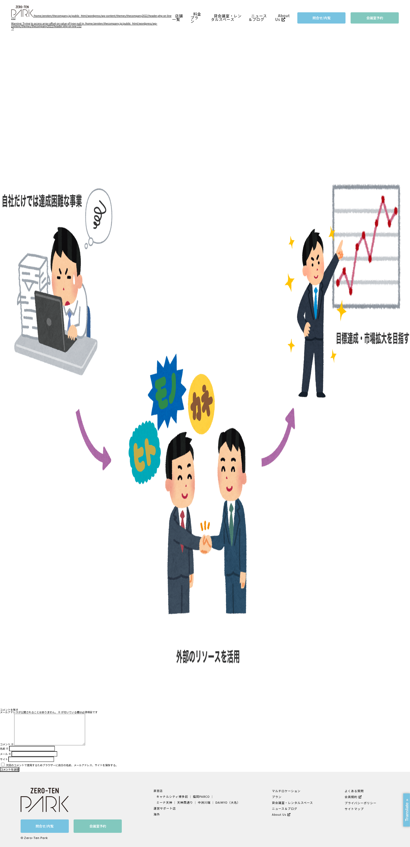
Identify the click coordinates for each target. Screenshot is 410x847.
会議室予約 (374, 17)
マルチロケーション (285, 791)
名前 (4, 748)
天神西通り (185, 802)
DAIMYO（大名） (227, 802)
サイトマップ (353, 808)
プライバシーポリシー (359, 802)
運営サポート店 (165, 808)
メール (5, 754)
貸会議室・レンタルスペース (226, 17)
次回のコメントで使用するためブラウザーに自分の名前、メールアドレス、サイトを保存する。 (62, 765)
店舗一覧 (177, 17)
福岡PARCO (201, 796)
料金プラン (196, 17)
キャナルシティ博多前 (173, 796)
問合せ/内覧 (322, 17)
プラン (276, 796)
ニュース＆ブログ (257, 17)
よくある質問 (353, 791)
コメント (7, 744)
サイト (4, 759)
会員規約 (350, 796)
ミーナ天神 (165, 802)
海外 (158, 813)
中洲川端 (204, 802)
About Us (282, 17)
